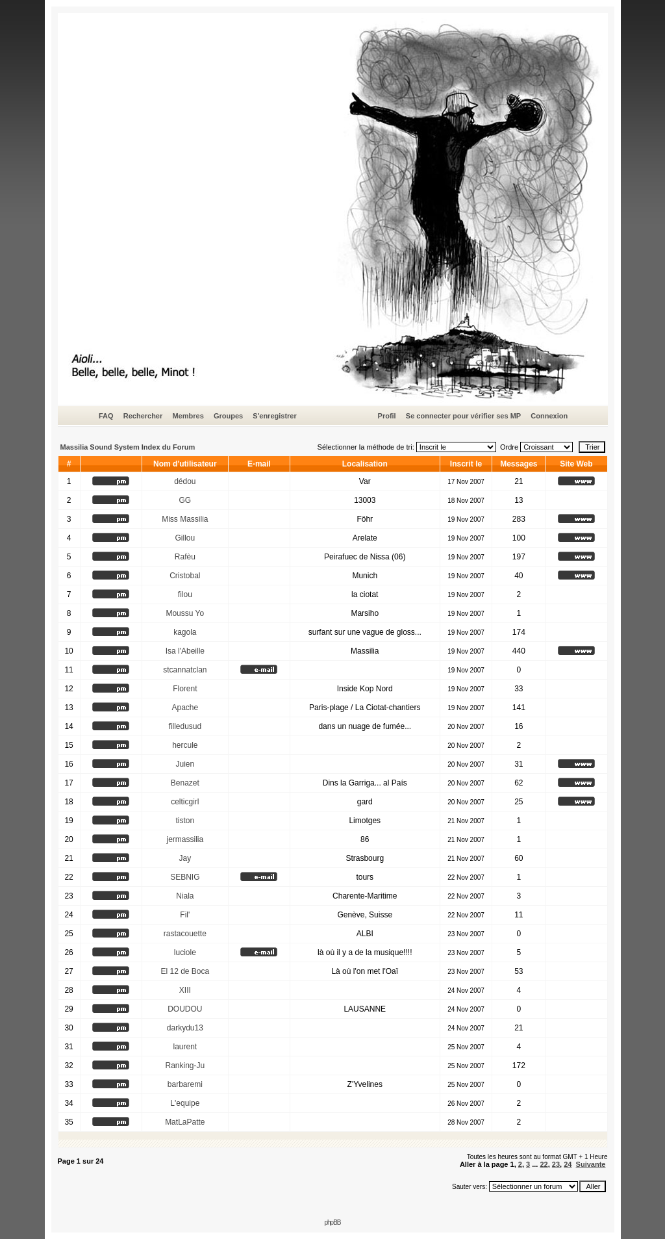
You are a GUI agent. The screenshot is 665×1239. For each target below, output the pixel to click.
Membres (187, 416)
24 (567, 1164)
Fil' (185, 914)
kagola (184, 632)
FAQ (106, 416)
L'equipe (184, 1103)
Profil (387, 416)
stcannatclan (185, 669)
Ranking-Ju (185, 1065)
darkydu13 (185, 1027)
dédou (184, 481)
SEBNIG (184, 877)
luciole (185, 952)
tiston (184, 820)
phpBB (332, 1222)
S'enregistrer (274, 416)
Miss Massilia (185, 519)
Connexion (549, 416)
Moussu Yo (185, 613)
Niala (185, 896)
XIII (185, 990)
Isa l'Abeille (185, 651)
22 (543, 1164)
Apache (184, 707)
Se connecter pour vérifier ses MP (463, 416)
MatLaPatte (185, 1122)
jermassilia (184, 839)
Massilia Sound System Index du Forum (127, 447)
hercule (184, 745)
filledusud (184, 726)
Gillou (185, 538)
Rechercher (143, 416)
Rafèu (185, 556)
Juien (184, 764)
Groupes (228, 416)
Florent (185, 688)
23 (556, 1164)
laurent (185, 1046)
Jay (185, 858)
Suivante (591, 1164)
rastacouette (185, 933)
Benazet (185, 782)
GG (185, 500)
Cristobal (184, 575)
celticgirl (185, 801)
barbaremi (185, 1084)
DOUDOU (185, 1009)
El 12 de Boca (184, 971)
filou (185, 594)
